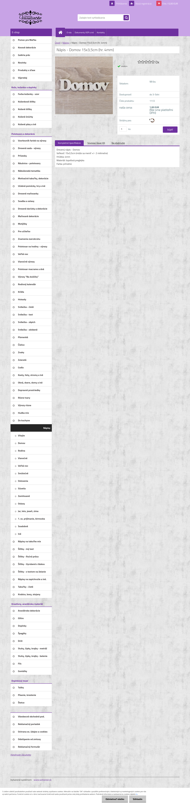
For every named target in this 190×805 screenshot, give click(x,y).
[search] (126, 18)
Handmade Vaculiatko (20, 755)
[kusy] (123, 129)
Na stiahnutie (118, 143)
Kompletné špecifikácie (69, 143)
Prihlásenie (121, 3)
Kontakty (101, 32)
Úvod (57, 42)
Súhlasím (137, 799)
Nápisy (66, 42)
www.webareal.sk (43, 780)
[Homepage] (61, 32)
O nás (69, 32)
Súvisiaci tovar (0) (96, 143)
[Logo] (30, 17)
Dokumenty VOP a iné (84, 32)
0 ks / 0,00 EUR (170, 3)
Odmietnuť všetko (115, 799)
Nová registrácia (143, 3)
